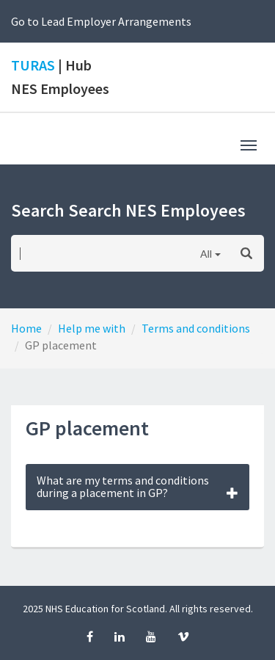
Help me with (91, 328)
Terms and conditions (196, 328)
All (206, 253)
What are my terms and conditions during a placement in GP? (137, 487)
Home (26, 328)
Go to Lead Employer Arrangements (101, 21)
